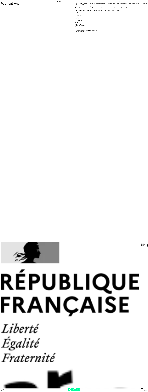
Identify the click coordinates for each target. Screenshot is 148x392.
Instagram (143, 244)
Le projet (77, 12)
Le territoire (78, 20)
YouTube (142, 243)
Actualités (3, 1)
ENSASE (74, 390)
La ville (77, 17)
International (79, 1)
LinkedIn (142, 245)
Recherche (59, 1)
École (21, 1)
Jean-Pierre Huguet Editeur (81, 31)
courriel (76, 26)
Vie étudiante (100, 1)
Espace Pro (121, 1)
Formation (40, 1)
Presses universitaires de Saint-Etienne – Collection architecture (88, 30)
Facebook (143, 242)
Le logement (78, 15)
